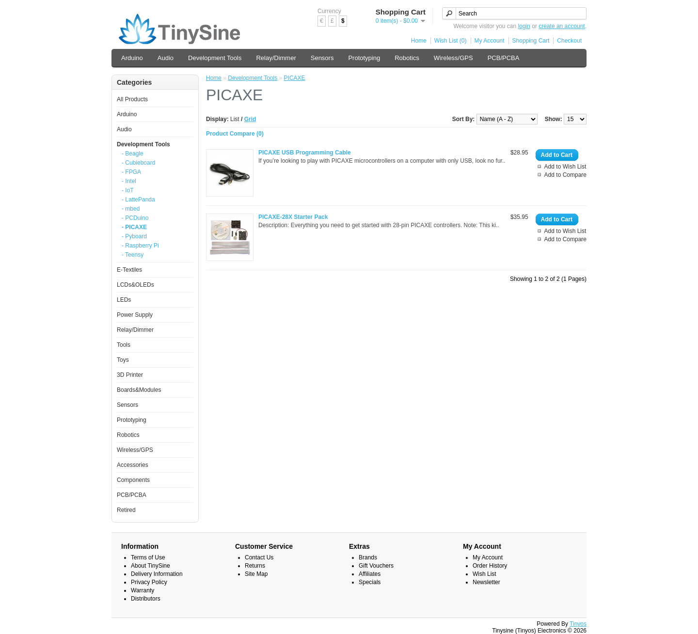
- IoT (128, 190)
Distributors (145, 598)
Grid (250, 119)
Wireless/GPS (453, 58)
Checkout (569, 40)
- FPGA (131, 172)
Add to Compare (565, 174)
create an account (562, 26)
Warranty (142, 590)
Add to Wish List (565, 166)
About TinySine (150, 565)
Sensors (322, 58)
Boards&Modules (139, 390)
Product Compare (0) (235, 133)
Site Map (256, 574)
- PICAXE (134, 227)
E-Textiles (129, 269)
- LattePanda (138, 199)
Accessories (132, 465)
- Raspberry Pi (140, 245)
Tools (123, 344)
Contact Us (259, 557)
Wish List (484, 574)
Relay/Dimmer (276, 58)
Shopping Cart (531, 40)
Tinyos (578, 623)
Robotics (407, 58)
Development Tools (214, 58)
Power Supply (135, 314)
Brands (368, 557)
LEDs (124, 299)
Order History (490, 565)
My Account (490, 40)
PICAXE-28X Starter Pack (293, 217)
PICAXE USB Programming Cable (304, 152)
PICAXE (294, 78)
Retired (126, 510)
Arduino (132, 58)
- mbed (131, 208)
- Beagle (132, 153)
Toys (123, 359)
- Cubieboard (138, 162)
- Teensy (132, 254)
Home (419, 40)
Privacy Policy (149, 582)
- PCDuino (135, 218)
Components (133, 480)
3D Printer (130, 374)
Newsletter (486, 582)
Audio (166, 58)
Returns (255, 565)
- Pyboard (134, 236)
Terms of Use (148, 557)
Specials (370, 582)
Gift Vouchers (376, 565)
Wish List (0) (450, 40)
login (524, 26)
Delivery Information (157, 574)
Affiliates (370, 574)
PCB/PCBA (504, 58)
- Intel (129, 181)
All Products (132, 99)
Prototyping (364, 58)
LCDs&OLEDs (135, 284)
